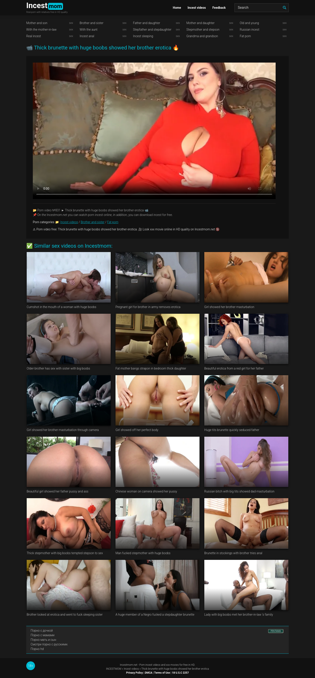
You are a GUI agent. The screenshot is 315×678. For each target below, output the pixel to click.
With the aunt (89, 29)
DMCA (148, 672)
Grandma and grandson (202, 36)
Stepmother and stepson (202, 29)
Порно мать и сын (43, 639)
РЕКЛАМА (276, 631)
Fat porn (245, 36)
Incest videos (196, 7)
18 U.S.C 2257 (180, 672)
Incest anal (87, 36)
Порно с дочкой (42, 630)
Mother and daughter (200, 23)
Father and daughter (146, 23)
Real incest (33, 36)
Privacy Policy (134, 672)
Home (177, 7)
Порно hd (37, 649)
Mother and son (36, 23)
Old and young (249, 23)
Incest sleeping (143, 36)
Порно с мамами (42, 635)
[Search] (261, 7)
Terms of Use (162, 672)
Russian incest (249, 29)
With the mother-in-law (41, 29)
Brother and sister (91, 23)
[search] (284, 7)
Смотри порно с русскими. (49, 644)
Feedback (219, 7)
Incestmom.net (128, 664)
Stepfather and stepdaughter (152, 29)
